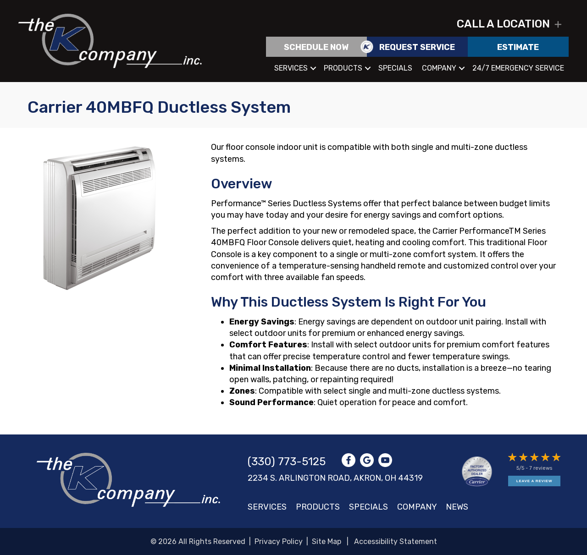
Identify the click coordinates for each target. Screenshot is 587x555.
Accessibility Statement (395, 541)
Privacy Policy (279, 541)
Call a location (503, 23)
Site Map (326, 541)
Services (291, 68)
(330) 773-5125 (287, 461)
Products (343, 68)
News (457, 507)
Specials (395, 68)
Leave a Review (534, 481)
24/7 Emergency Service (518, 68)
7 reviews (540, 468)
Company (439, 68)
